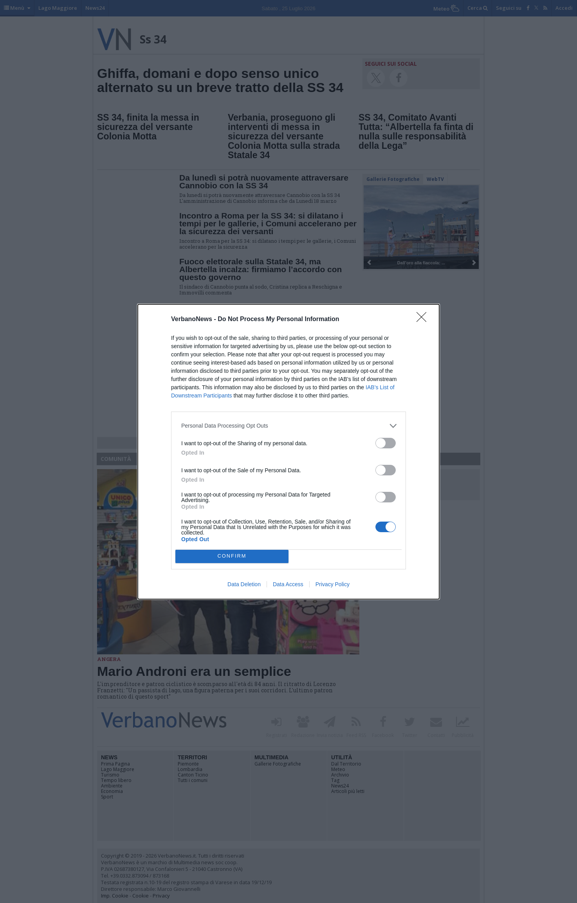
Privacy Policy (333, 584)
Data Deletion (244, 584)
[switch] (385, 443)
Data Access (288, 584)
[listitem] (288, 426)
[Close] (424, 319)
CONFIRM (232, 556)
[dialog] (288, 451)
